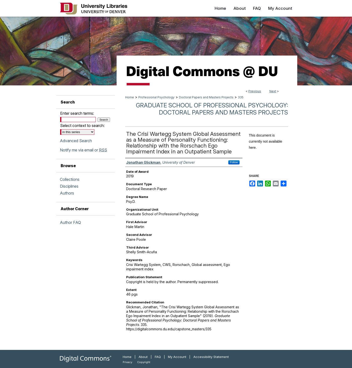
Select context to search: (82, 125)
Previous (254, 91)
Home (129, 97)
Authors (67, 193)
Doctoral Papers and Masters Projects (206, 97)
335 (240, 97)
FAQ (158, 357)
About (143, 357)
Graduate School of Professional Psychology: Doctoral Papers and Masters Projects (212, 109)
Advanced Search (76, 140)
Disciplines (69, 186)
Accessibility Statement (211, 357)
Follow (234, 162)
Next (272, 91)
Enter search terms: (77, 113)
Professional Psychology (156, 97)
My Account (177, 357)
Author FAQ (70, 222)
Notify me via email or (83, 150)
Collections (69, 179)
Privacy (127, 362)
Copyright (143, 362)
